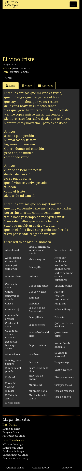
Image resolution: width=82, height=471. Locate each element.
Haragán (34, 297)
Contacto (67, 467)
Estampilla (35, 267)
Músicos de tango (13, 444)
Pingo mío (60, 303)
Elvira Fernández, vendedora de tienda (39, 250)
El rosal (9, 391)
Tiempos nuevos (64, 377)
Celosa (9, 303)
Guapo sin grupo (39, 285)
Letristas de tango (13, 447)
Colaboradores (40, 467)
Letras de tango (12, 428)
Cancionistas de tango (15, 454)
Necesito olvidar (64, 250)
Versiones (45, 85)
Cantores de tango (13, 451)
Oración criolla (63, 285)
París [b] (59, 291)
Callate (9, 291)
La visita (34, 362)
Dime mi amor (13, 354)
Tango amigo (62, 362)
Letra (10, 85)
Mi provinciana (38, 391)
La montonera (37, 324)
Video (27, 85)
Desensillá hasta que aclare (11, 345)
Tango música (11, 432)
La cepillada (36, 317)
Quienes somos (15, 467)
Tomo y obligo (62, 397)
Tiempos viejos (63, 385)
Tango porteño (63, 369)
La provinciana (38, 345)
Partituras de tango (14, 435)
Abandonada (12, 250)
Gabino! (33, 276)
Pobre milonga (63, 309)
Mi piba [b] (35, 385)
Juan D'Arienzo (21, 68)
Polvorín (59, 317)
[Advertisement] (28, 33)
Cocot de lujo (12, 309)
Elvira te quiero (38, 259)
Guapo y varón (37, 291)
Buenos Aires (13, 276)
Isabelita (34, 303)
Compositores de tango (16, 458)
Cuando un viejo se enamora (11, 334)
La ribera (34, 354)
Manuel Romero (19, 72)
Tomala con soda (64, 391)
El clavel (10, 377)
